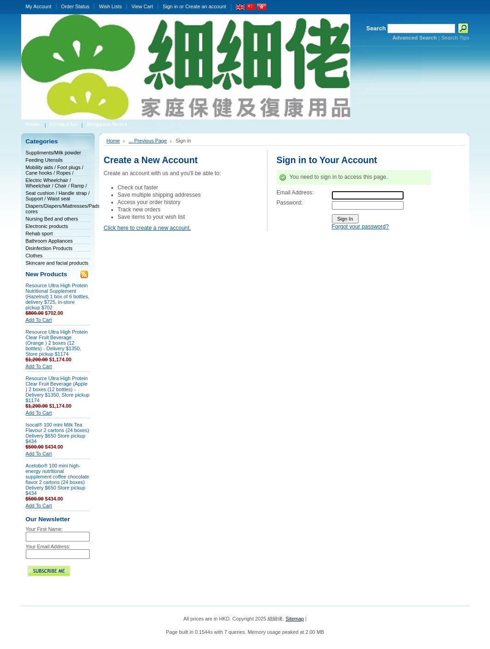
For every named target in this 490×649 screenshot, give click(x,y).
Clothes (34, 255)
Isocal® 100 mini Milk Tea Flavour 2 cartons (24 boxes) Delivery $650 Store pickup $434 (57, 433)
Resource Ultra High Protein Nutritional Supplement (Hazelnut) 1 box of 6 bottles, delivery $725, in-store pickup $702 (58, 296)
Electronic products (47, 226)
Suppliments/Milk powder (53, 152)
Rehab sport (39, 233)
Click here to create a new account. (147, 228)
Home (113, 140)
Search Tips (455, 37)
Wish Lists (110, 6)
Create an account (205, 6)
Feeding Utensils (44, 160)
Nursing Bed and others (52, 219)
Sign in (170, 6)
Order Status (75, 6)
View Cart (142, 6)
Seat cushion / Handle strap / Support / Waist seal (58, 195)
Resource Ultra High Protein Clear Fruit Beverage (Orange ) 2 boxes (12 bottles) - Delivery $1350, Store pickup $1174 (57, 343)
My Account (38, 6)
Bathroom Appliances (49, 241)
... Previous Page (148, 140)
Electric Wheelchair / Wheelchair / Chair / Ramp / (56, 182)
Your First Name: (44, 529)
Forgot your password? (360, 226)
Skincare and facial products (57, 263)
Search (376, 28)
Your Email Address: (48, 546)
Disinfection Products (49, 248)
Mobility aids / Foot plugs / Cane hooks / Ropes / (55, 170)
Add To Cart (39, 320)
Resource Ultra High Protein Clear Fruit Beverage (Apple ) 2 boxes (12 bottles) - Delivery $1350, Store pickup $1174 (58, 389)
